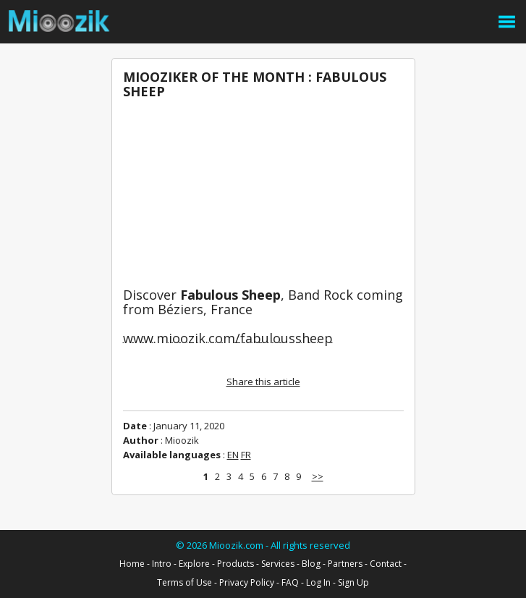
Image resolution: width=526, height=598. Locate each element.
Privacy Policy (246, 582)
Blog (311, 563)
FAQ (290, 582)
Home (132, 563)
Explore (194, 563)
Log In (318, 582)
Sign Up (353, 582)
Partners (345, 563)
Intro (161, 563)
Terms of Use (184, 582)
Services (277, 563)
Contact (386, 563)
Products (235, 563)
